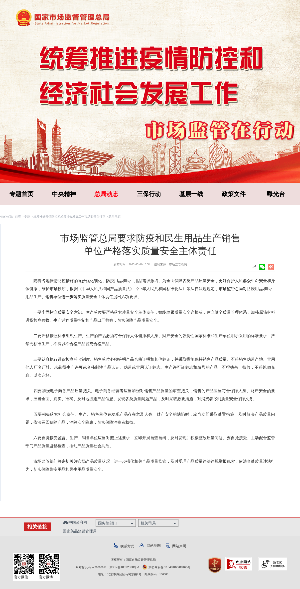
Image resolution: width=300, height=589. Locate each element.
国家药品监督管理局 (80, 531)
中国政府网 (75, 522)
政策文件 (234, 194)
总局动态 (106, 194)
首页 (18, 216)
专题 (27, 216)
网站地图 (150, 545)
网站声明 (176, 546)
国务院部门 (107, 523)
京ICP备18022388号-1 (125, 567)
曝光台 (276, 194)
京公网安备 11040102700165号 (167, 567)
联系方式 (124, 546)
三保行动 (149, 194)
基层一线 (191, 194)
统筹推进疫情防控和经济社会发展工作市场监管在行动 (69, 216)
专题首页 (21, 194)
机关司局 (148, 523)
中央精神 (64, 194)
